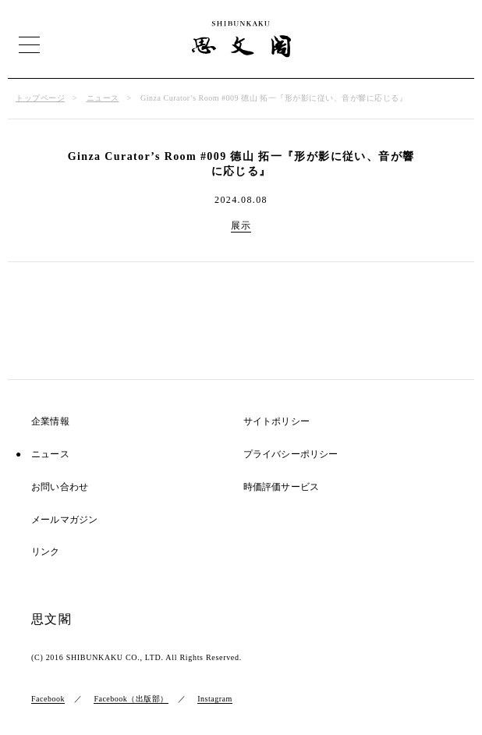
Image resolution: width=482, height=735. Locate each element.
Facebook (48, 698)
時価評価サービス (281, 487)
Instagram (214, 698)
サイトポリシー (276, 422)
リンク (45, 552)
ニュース (103, 98)
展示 (241, 225)
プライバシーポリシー (290, 454)
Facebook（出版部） (131, 698)
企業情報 (50, 422)
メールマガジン (64, 520)
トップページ (40, 98)
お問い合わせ (59, 487)
